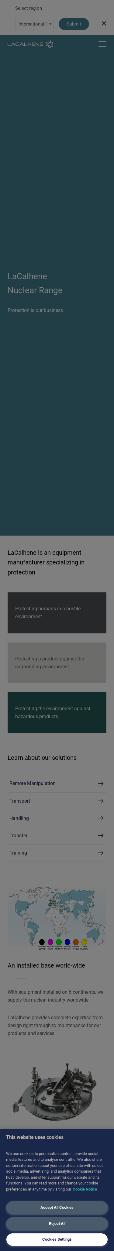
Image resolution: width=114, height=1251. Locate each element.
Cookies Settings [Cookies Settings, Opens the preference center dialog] (57, 1239)
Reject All (57, 1223)
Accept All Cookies (57, 1207)
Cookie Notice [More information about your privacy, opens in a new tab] (85, 1189)
